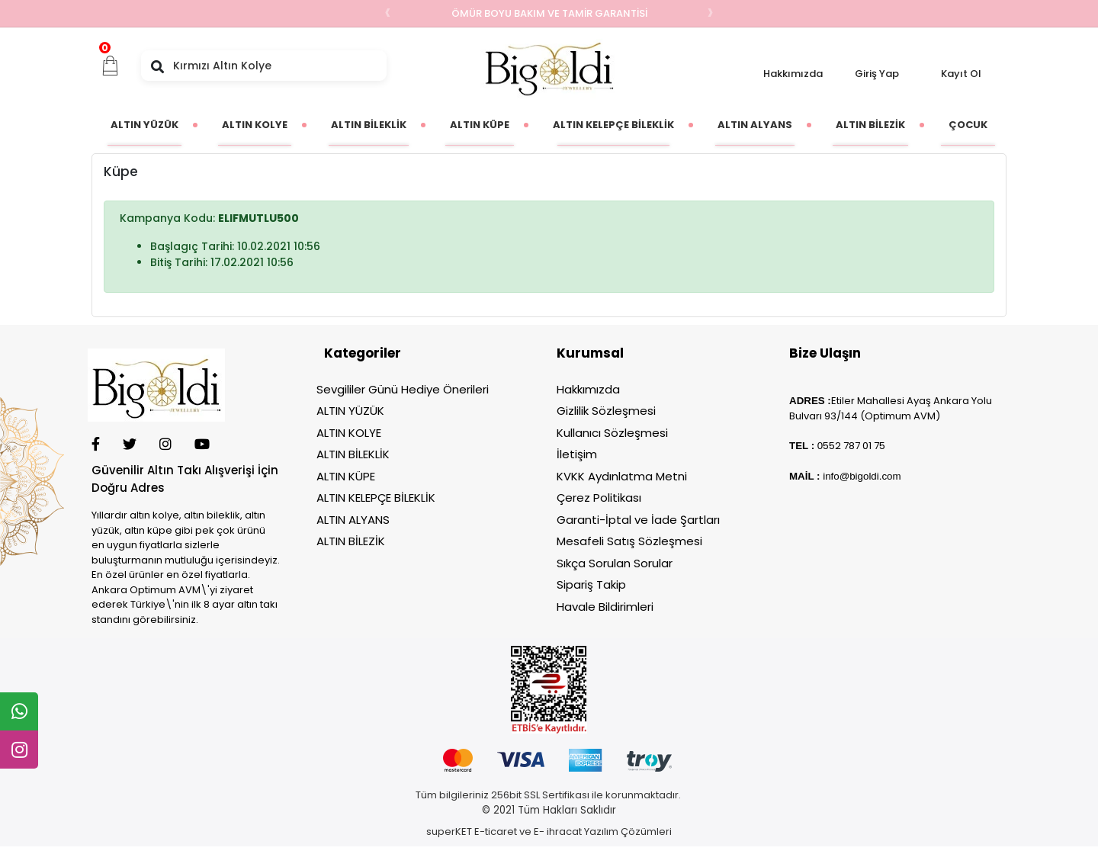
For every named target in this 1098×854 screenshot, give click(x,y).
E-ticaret (495, 831)
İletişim (577, 454)
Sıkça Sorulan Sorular (615, 563)
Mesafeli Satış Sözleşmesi (629, 541)
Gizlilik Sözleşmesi (606, 411)
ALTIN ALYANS (353, 520)
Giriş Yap (877, 73)
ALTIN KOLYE (348, 433)
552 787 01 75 (854, 445)
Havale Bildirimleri (605, 607)
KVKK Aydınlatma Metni (622, 476)
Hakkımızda (793, 73)
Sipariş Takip (591, 584)
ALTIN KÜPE (345, 476)
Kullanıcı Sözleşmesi (612, 433)
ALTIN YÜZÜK (350, 411)
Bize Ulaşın (825, 353)
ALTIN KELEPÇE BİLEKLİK (375, 498)
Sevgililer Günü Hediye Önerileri (402, 389)
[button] (111, 66)
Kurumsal (590, 353)
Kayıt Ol (961, 73)
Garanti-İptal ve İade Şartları (638, 520)
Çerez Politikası (599, 498)
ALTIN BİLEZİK (350, 541)
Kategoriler (362, 353)
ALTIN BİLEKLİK (353, 454)
